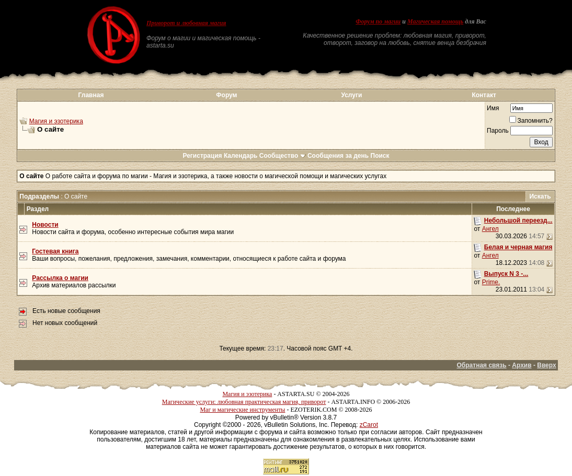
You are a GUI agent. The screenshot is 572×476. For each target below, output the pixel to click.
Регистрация (202, 155)
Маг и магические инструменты (242, 409)
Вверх (546, 365)
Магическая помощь (435, 21)
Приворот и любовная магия (186, 23)
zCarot (369, 424)
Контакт (484, 95)
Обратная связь (482, 365)
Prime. (491, 282)
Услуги (351, 95)
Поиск (380, 155)
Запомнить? (531, 120)
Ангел (490, 229)
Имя (493, 108)
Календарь (241, 155)
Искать (540, 196)
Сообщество (282, 155)
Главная (91, 95)
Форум (226, 95)
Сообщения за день (338, 155)
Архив (521, 365)
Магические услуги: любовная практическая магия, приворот (244, 401)
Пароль (498, 130)
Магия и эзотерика (56, 121)
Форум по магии (378, 21)
